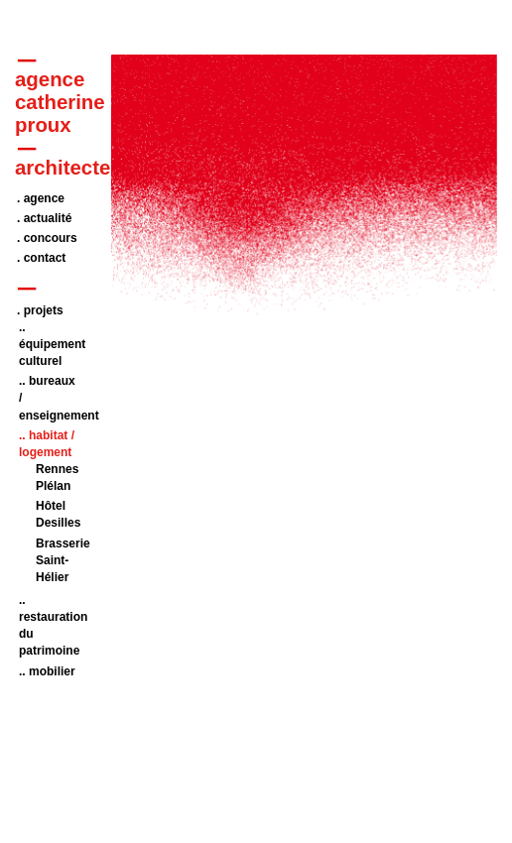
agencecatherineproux (60, 102)
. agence (40, 198)
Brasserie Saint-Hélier (63, 560)
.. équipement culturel (52, 344)
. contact (41, 258)
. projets (40, 310)
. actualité (44, 218)
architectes (68, 168)
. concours (47, 238)
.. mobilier (47, 671)
